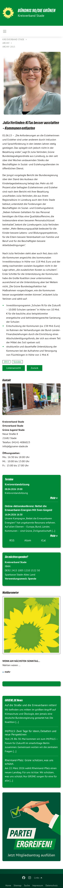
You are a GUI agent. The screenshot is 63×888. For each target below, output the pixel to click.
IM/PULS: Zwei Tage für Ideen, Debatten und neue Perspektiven (30, 732)
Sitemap (17, 885)
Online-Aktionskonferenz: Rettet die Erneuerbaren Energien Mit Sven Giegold (28, 508)
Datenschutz (52, 885)
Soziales (17, 361)
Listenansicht (13, 367)
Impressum (37, 885)
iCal (43, 540)
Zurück (34, 367)
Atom (27, 540)
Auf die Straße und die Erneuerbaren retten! (31, 705)
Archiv (6, 43)
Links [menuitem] (36, 877)
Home (8, 885)
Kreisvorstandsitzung (17, 484)
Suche (27, 885)
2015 (6, 361)
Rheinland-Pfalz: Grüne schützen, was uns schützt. (29, 761)
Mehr (53, 497)
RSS (11, 540)
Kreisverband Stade (13, 39)
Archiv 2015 (8, 46)
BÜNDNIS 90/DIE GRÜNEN (36, 10)
